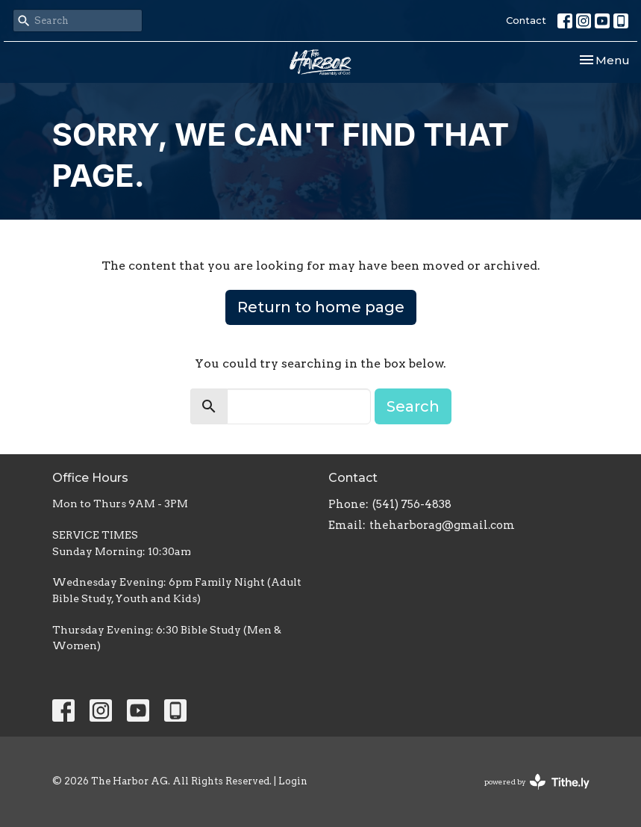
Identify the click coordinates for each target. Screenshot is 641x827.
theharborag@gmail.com (442, 525)
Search (413, 406)
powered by (537, 782)
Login (292, 781)
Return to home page (320, 307)
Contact (526, 20)
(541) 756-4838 (411, 504)
